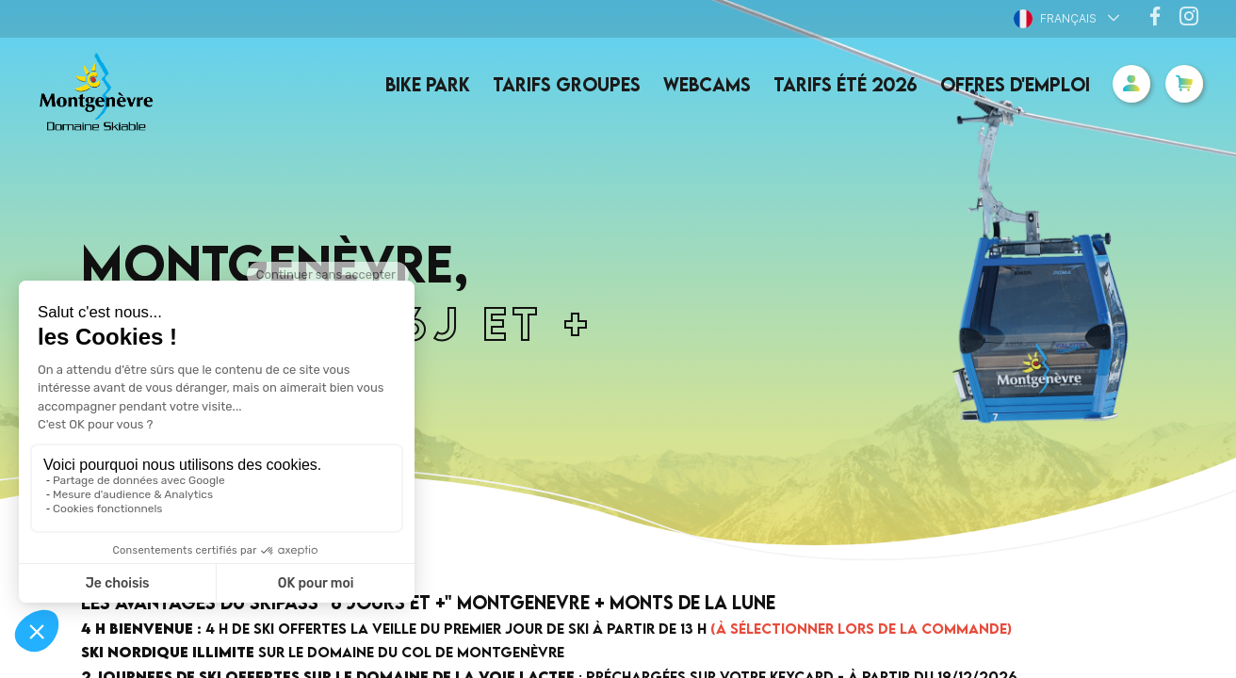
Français (1055, 18)
